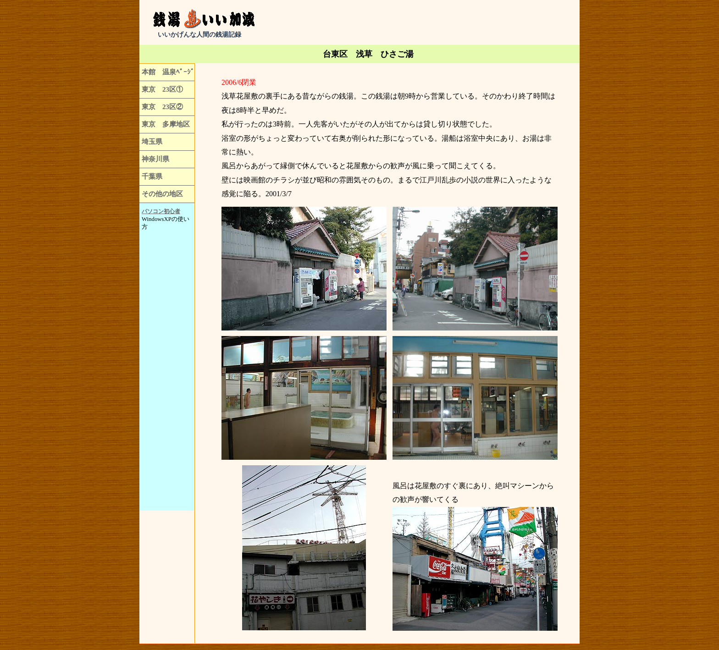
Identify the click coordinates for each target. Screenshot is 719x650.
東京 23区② (162, 106)
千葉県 (152, 176)
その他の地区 (162, 194)
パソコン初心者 (161, 211)
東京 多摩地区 (166, 124)
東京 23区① (162, 89)
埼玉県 (152, 141)
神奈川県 (155, 159)
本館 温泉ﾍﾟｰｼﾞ (168, 72)
